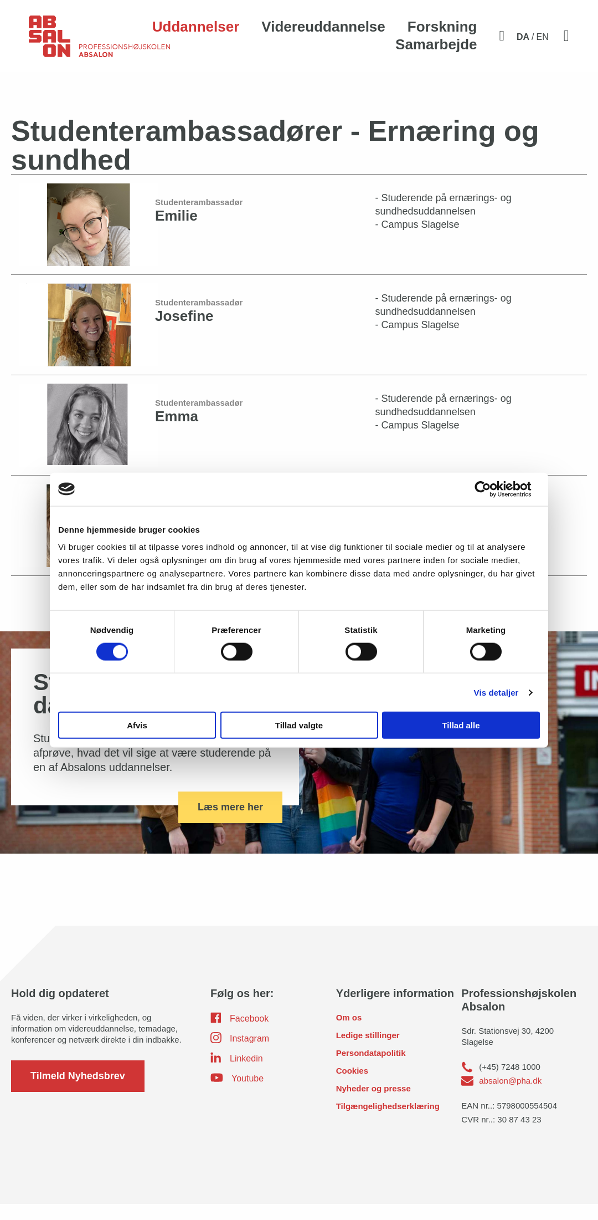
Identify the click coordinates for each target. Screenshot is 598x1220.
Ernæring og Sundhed (136, 89)
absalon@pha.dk (510, 1096)
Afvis (137, 725)
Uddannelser (196, 26)
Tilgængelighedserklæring (388, 1122)
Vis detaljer (496, 692)
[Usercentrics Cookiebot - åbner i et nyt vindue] (491, 489)
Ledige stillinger (368, 1051)
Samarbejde (436, 44)
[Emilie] (299, 240)
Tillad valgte (299, 725)
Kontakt (193, 89)
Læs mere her (230, 822)
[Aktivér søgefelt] (501, 36)
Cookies (352, 1086)
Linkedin (236, 1073)
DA (523, 37)
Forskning (442, 26)
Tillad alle (461, 725)
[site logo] (99, 42)
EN (543, 37)
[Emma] (299, 441)
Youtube (237, 1093)
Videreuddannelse (323, 26)
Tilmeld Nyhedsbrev (77, 1092)
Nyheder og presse (373, 1104)
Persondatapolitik (371, 1069)
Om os (349, 1033)
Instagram (239, 1053)
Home (32, 89)
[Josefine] (299, 340)
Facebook (239, 1033)
